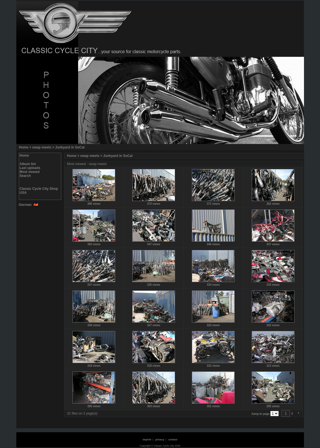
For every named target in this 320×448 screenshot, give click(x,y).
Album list (28, 164)
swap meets (41, 147)
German (28, 205)
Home (23, 147)
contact (172, 439)
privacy (159, 439)
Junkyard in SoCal (70, 147)
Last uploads (30, 168)
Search (25, 176)
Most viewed (30, 172)
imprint (147, 439)
